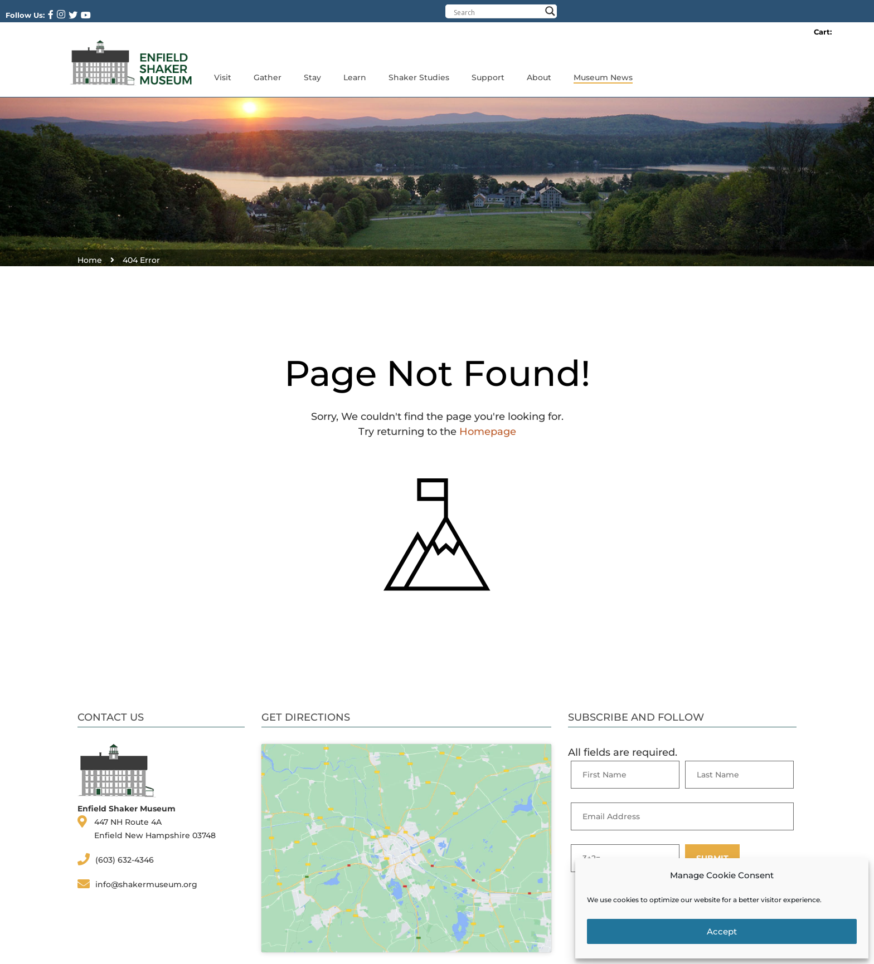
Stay (312, 77)
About (539, 77)
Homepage (487, 431)
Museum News (603, 77)
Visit (222, 77)
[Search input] (497, 12)
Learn (354, 77)
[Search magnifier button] (550, 11)
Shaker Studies (419, 77)
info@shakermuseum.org (146, 884)
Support (488, 77)
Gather (267, 77)
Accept (722, 931)
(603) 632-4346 (124, 860)
